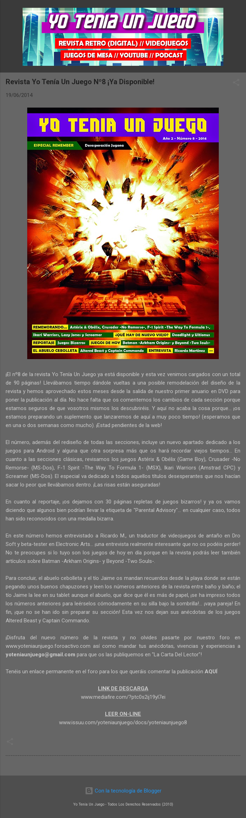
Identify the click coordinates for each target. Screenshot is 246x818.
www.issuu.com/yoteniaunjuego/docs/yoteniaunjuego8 (123, 722)
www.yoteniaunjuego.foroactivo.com (48, 646)
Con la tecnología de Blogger (123, 791)
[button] (236, 83)
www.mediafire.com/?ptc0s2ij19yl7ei (123, 697)
